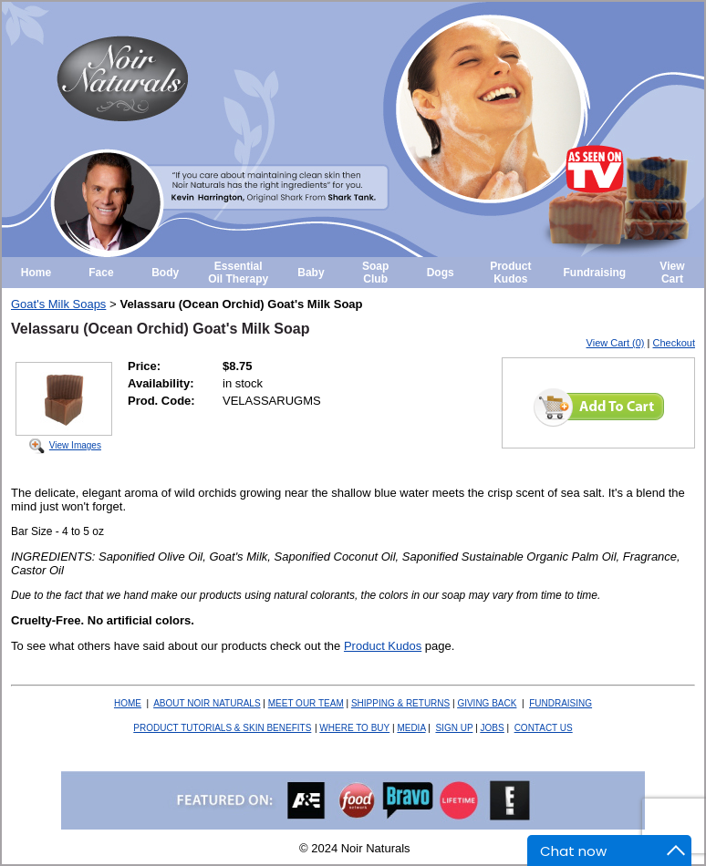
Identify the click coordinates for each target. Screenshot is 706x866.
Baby (310, 272)
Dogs (440, 272)
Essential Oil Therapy (238, 272)
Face (100, 272)
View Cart (671, 272)
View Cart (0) (616, 342)
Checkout (674, 342)
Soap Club (375, 272)
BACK (486, 703)
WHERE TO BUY (354, 728)
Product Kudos (510, 272)
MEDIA (411, 728)
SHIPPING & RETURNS (400, 703)
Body (165, 272)
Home (36, 272)
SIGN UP (453, 728)
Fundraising (595, 272)
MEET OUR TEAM (306, 703)
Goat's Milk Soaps (58, 304)
